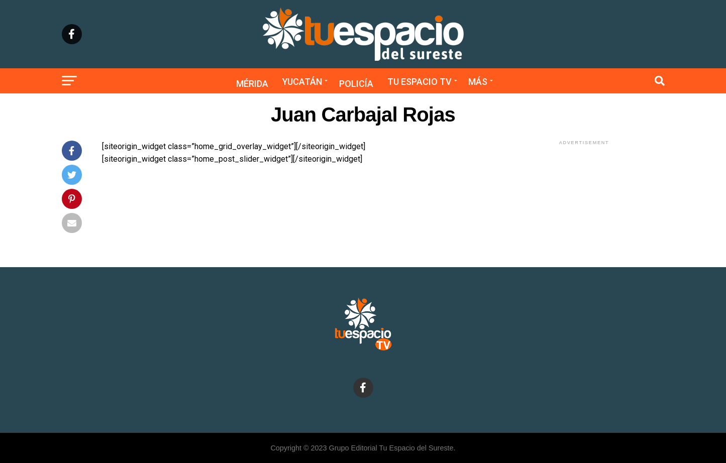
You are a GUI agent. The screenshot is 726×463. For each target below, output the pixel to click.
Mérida (252, 83)
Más (477, 81)
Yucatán (302, 81)
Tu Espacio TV (419, 81)
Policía (356, 83)
